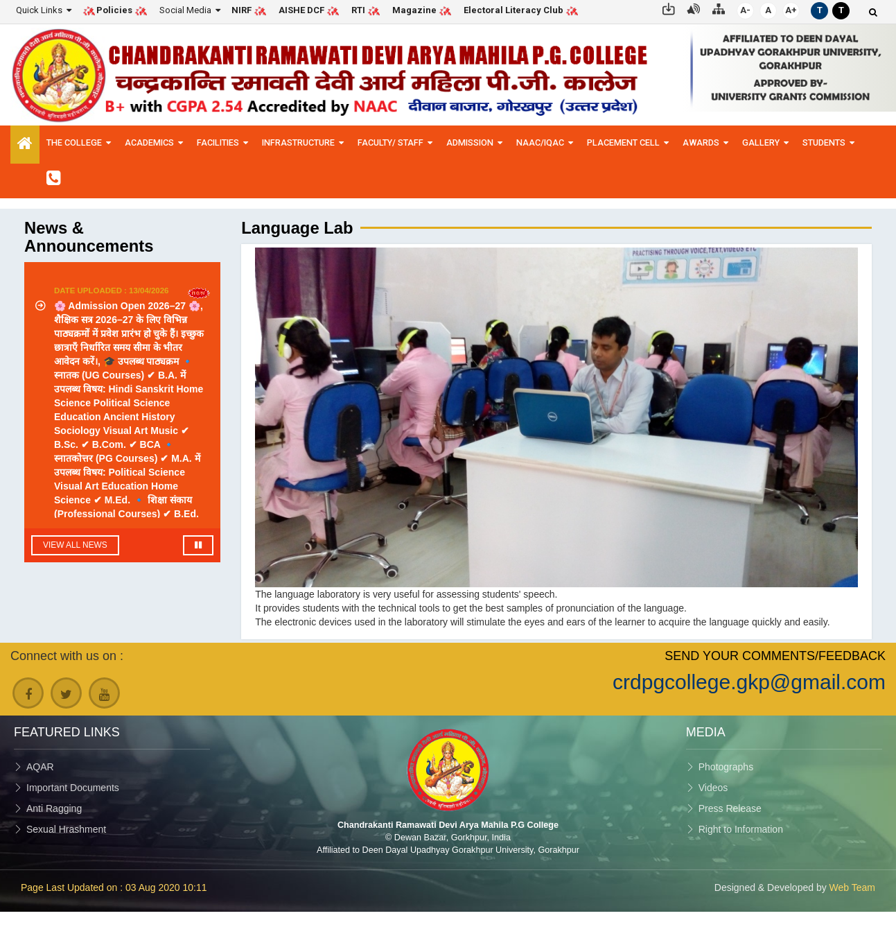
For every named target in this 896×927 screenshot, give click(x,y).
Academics (149, 142)
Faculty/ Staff (390, 142)
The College (74, 142)
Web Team (852, 887)
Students (823, 142)
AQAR (40, 766)
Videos (713, 787)
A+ (791, 10)
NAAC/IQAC (540, 142)
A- (745, 10)
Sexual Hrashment (66, 829)
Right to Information (741, 829)
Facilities (218, 142)
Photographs (726, 766)
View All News (75, 545)
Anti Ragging (54, 808)
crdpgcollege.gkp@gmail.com (749, 681)
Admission (469, 142)
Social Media (185, 10)
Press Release (730, 808)
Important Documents (72, 787)
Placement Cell (623, 142)
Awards (701, 142)
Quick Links (39, 10)
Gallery (761, 142)
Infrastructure (298, 142)
